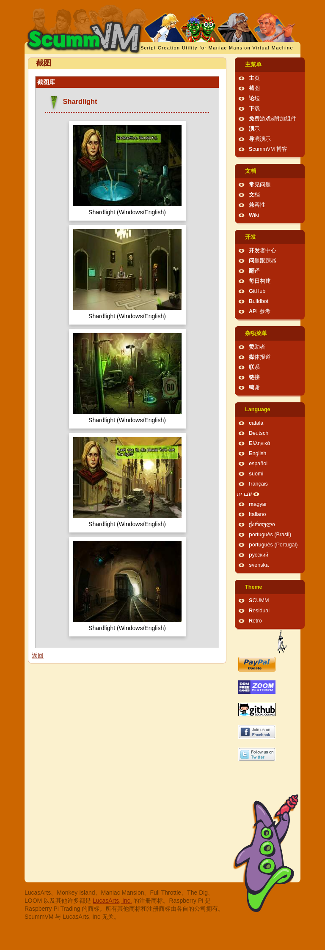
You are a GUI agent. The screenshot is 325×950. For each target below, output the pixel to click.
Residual (259, 611)
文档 (250, 171)
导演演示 (260, 139)
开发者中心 (262, 251)
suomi (256, 474)
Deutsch (258, 433)
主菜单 (253, 65)
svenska (259, 565)
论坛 (254, 98)
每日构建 (260, 281)
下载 (254, 109)
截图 (254, 88)
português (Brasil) (270, 535)
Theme (253, 587)
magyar (258, 504)
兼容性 (257, 205)
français (258, 484)
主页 (254, 78)
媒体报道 (260, 357)
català (256, 423)
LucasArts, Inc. (112, 900)
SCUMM (259, 600)
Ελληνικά (259, 443)
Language (257, 409)
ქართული (262, 524)
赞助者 (257, 347)
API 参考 (259, 311)
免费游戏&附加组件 (272, 119)
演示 (254, 129)
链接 (254, 377)
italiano (257, 514)
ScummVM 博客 (268, 149)
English (257, 453)
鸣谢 (254, 387)
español (258, 464)
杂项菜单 (256, 333)
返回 (38, 655)
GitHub (257, 291)
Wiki (254, 215)
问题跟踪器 (262, 261)
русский (258, 555)
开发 (250, 237)
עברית (244, 494)
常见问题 (260, 185)
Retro (255, 621)
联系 (254, 367)
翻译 (254, 271)
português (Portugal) (273, 545)
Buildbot (258, 301)
